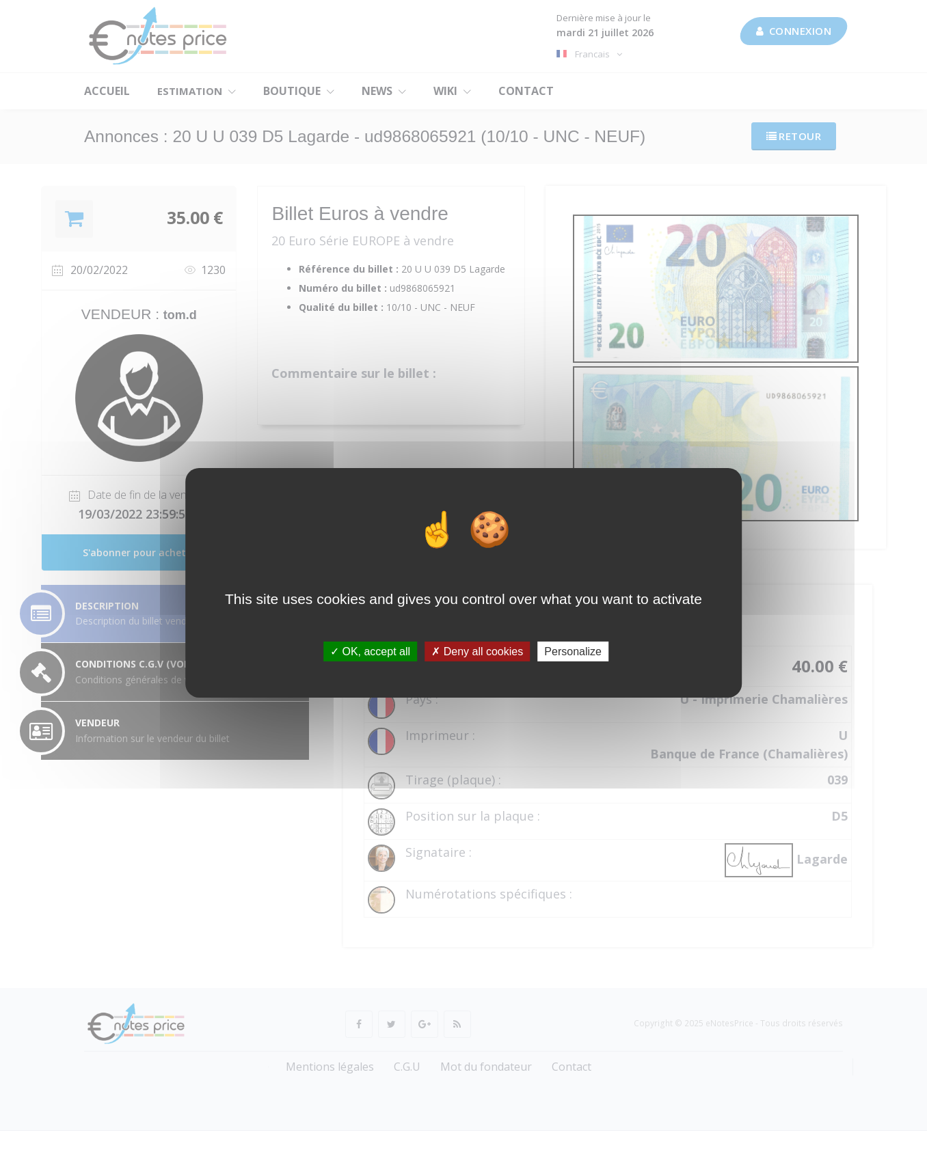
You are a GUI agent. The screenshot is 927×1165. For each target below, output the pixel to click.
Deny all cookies (477, 651)
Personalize (573, 651)
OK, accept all (370, 651)
